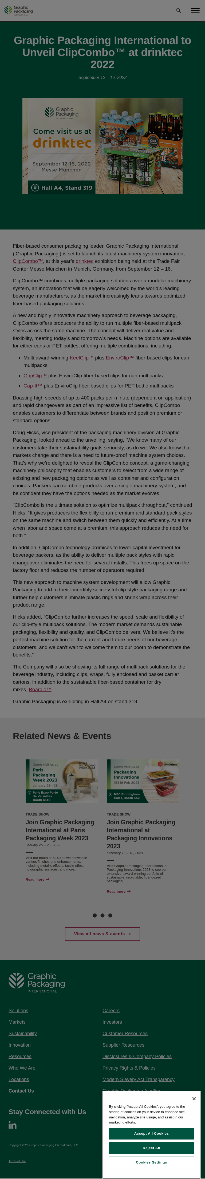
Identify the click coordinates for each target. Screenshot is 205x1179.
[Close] (194, 1099)
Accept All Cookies (151, 1133)
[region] (151, 1135)
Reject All (151, 1148)
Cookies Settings (151, 1162)
